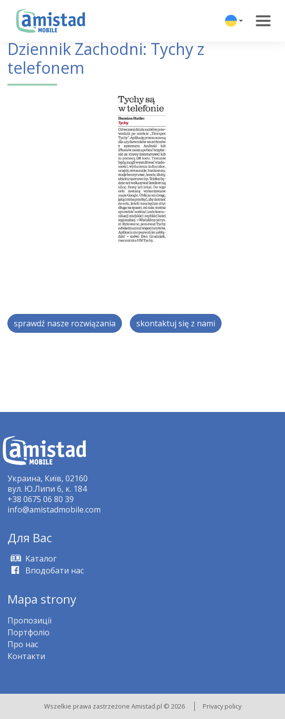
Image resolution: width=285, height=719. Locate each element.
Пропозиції (29, 620)
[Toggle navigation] (263, 21)
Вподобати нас (45, 570)
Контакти (26, 656)
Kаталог (32, 558)
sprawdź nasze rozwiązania (64, 323)
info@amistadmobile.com (54, 509)
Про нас (22, 644)
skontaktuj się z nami (175, 323)
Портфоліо (28, 632)
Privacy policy (222, 706)
